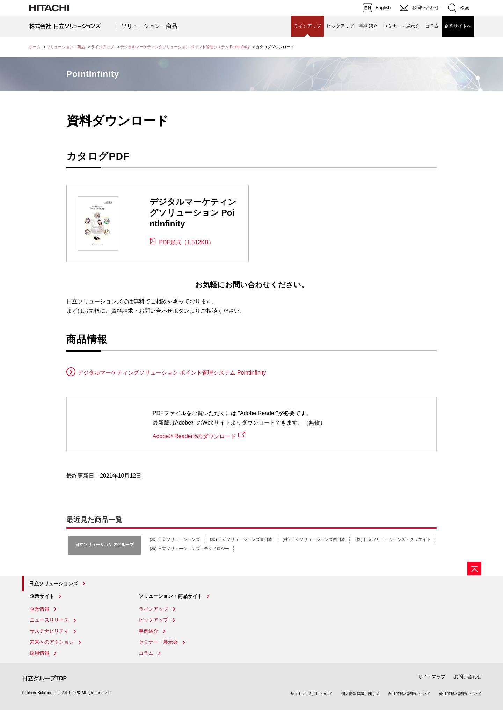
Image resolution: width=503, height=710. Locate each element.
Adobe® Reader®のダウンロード (194, 436)
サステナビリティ (49, 631)
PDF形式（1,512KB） (186, 242)
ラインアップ (102, 47)
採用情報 (39, 653)
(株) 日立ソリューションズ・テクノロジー (189, 548)
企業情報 (39, 609)
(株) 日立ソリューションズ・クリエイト (393, 539)
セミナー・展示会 (401, 26)
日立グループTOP (44, 678)
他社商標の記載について (460, 693)
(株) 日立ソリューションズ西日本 (314, 539)
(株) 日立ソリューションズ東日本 (241, 539)
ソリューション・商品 (149, 26)
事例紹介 (368, 26)
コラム (432, 26)
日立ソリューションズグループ (104, 544)
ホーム (35, 47)
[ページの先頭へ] (474, 568)
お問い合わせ (467, 676)
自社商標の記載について (409, 693)
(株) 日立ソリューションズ (175, 539)
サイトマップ (431, 676)
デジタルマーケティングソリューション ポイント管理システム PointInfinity (185, 47)
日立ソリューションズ (53, 583)
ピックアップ (340, 26)
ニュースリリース (49, 620)
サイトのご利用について (311, 693)
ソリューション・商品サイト (170, 596)
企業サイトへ (458, 26)
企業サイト (42, 596)
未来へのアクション (52, 642)
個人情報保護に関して (360, 693)
